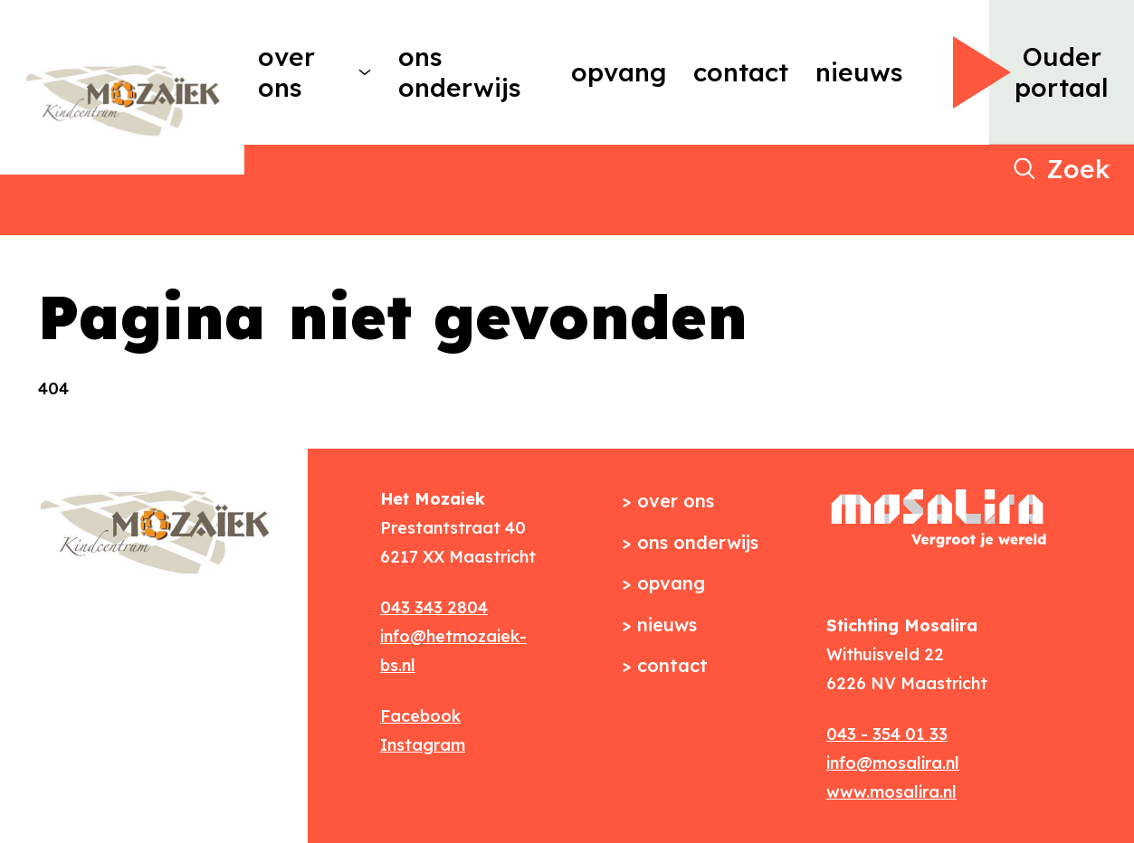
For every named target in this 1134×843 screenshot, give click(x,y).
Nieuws (859, 72)
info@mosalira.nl (892, 763)
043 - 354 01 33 (887, 734)
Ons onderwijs (459, 72)
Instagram (422, 744)
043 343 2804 (434, 607)
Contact (740, 72)
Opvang (618, 72)
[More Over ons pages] (365, 72)
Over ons (286, 72)
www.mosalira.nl (891, 791)
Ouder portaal (1062, 72)
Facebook (420, 716)
